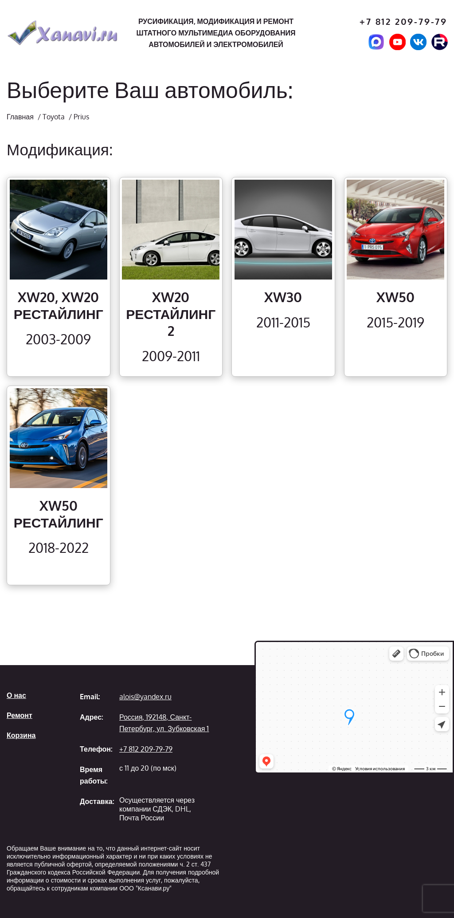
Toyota (54, 116)
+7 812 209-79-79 (403, 21)
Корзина (21, 735)
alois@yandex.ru (145, 696)
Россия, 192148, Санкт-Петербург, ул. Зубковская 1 (164, 723)
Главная (20, 116)
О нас (16, 695)
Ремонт (19, 715)
